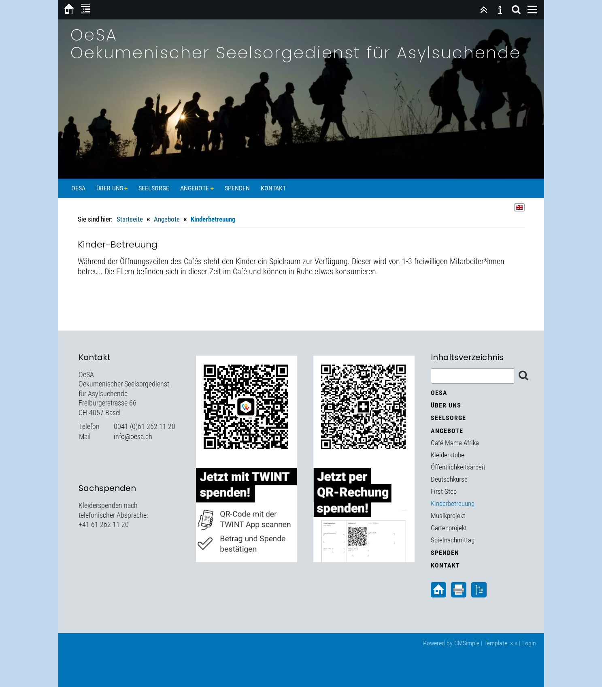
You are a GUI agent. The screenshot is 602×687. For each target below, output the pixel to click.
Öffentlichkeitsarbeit (458, 467)
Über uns (109, 188)
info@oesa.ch (133, 436)
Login (529, 643)
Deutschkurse (449, 479)
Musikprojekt (448, 516)
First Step (444, 491)
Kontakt (273, 188)
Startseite (130, 219)
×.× (513, 643)
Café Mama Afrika (455, 443)
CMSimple (466, 643)
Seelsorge (153, 188)
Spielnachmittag (452, 540)
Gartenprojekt (449, 528)
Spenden (237, 188)
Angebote (194, 188)
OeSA (78, 188)
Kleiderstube (447, 455)
